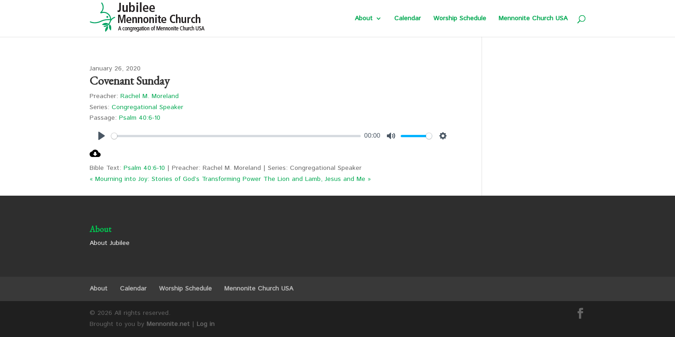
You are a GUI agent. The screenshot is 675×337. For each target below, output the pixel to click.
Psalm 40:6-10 (139, 117)
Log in (206, 324)
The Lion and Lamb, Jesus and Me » (317, 179)
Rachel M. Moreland (149, 96)
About (364, 19)
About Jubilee (110, 243)
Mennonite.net (168, 324)
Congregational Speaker (147, 107)
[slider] (236, 136)
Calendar (407, 19)
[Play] (101, 135)
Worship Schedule (459, 19)
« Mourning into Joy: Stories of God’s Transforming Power (175, 179)
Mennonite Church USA (533, 19)
